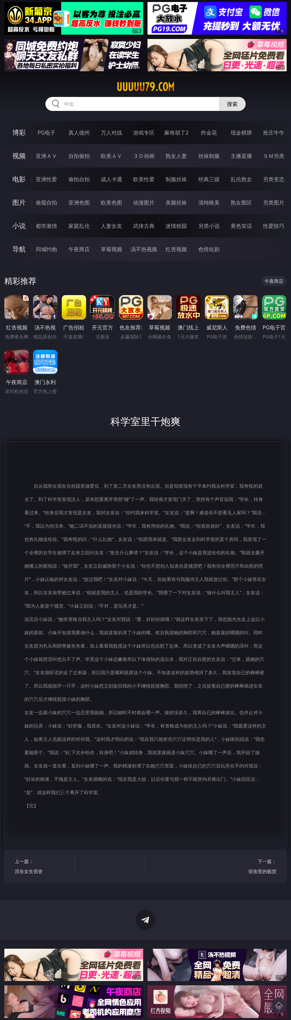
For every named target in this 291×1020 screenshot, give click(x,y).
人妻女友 (111, 226)
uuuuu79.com (145, 87)
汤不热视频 (143, 249)
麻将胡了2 (176, 132)
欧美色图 (111, 202)
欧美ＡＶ (111, 156)
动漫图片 (144, 202)
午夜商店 (79, 249)
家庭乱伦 (79, 226)
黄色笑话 (241, 226)
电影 (19, 179)
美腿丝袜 (176, 202)
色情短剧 (209, 249)
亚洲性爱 (46, 179)
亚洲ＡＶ (46, 156)
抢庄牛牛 (273, 132)
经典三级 (209, 179)
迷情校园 (176, 226)
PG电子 (46, 132)
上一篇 (43, 867)
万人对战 (111, 132)
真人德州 (79, 132)
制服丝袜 (176, 179)
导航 (19, 249)
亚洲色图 (79, 202)
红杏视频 (176, 249)
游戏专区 (144, 132)
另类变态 (273, 179)
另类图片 (273, 202)
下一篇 (247, 867)
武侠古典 (144, 226)
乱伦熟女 (241, 179)
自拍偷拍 (79, 156)
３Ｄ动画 (144, 156)
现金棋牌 (241, 132)
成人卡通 (111, 179)
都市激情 (46, 226)
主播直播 (241, 156)
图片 (19, 202)
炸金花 (209, 132)
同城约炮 (46, 249)
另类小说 (209, 226)
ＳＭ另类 (273, 156)
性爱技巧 (273, 226)
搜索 (232, 104)
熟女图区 (241, 202)
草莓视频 (111, 249)
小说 (19, 225)
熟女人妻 (176, 156)
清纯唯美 (209, 202)
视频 (19, 155)
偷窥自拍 (46, 202)
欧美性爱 (144, 179)
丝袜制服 (209, 156)
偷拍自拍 (79, 179)
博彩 (19, 132)
